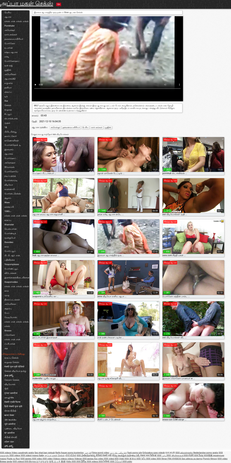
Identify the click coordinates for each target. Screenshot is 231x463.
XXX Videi (119, 458)
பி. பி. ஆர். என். (12, 255)
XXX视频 (208, 455)
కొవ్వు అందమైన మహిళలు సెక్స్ (126, 455)
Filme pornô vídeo (100, 452)
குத (6, 348)
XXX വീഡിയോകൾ (175, 455)
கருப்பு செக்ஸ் (11, 358)
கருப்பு (7, 220)
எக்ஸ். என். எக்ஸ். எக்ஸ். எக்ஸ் (16, 324)
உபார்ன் (8, 48)
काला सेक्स (9, 415)
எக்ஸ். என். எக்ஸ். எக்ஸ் (16, 21)
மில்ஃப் (8, 92)
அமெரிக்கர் (10, 74)
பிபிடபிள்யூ (10, 131)
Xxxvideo (8, 242)
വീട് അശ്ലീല (10, 419)
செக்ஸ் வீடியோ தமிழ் (15, 371)
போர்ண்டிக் (10, 233)
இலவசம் (8, 149)
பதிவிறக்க (9, 260)
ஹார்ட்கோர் (10, 136)
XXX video (37, 458)
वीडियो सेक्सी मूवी (104, 455)
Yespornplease (11, 264)
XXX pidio (127, 461)
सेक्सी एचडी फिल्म (12, 402)
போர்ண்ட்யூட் (11, 268)
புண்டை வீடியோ (13, 428)
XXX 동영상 (131, 458)
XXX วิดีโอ (141, 458)
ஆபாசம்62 (9, 78)
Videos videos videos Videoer (67, 458)
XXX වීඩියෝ (116, 461)
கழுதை (8, 109)
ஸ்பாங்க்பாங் (11, 118)
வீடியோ (8, 184)
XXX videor (15, 455)
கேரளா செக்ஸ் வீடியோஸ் (11, 382)
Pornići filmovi (210, 458)
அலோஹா (9, 162)
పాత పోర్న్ (8, 375)
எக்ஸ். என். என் (12, 339)
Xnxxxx (7, 330)
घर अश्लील (9, 433)
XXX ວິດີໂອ (81, 461)
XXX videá (109, 458)
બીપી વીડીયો (70, 455)
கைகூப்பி (9, 207)
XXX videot (26, 455)
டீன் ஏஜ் (8, 65)
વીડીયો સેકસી (10, 437)
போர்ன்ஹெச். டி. (12, 145)
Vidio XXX (71, 461)
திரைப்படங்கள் (12, 299)
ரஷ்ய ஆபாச (10, 52)
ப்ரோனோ (9, 335)
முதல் (7, 123)
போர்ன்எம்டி (11, 180)
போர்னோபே (11, 171)
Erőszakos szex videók (154, 452)
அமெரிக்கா (10, 304)
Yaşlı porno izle (134, 452)
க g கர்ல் (8, 83)
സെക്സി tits (9, 397)
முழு (6, 295)
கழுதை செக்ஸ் (11, 362)
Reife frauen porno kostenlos (69, 452)
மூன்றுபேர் (9, 238)
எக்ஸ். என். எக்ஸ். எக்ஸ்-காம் (16, 288)
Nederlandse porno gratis (205, 452)
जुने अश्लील (10, 424)
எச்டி (6, 56)
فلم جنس (87, 452)
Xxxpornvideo (11, 282)
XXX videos (6, 452)
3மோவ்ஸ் (9, 167)
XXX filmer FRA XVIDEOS (169, 458)
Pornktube (9, 25)
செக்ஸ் (7, 105)
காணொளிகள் (11, 140)
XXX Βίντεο (30, 461)
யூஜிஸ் (7, 70)
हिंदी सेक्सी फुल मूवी (13, 406)
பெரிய (7, 12)
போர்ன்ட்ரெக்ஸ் (12, 193)
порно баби (38, 455)
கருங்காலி (9, 189)
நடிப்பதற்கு (10, 176)
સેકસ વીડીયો (10, 411)
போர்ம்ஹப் (10, 158)
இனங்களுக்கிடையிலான (16, 277)
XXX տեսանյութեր (184, 452)
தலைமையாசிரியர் (13, 39)
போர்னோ (9, 43)
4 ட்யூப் (8, 114)
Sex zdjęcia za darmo (192, 458)
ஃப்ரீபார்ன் (9, 344)
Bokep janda (6, 461)
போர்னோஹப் (11, 61)
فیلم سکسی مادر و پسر (118, 452)
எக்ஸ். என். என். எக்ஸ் (15, 215)
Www (7, 202)
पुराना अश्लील (11, 393)
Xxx (6, 101)
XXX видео (26, 458)
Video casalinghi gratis (23, 452)
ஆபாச (7, 17)
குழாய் (7, 198)
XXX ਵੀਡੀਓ (189, 455)
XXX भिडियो (104, 461)
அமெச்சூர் (9, 30)
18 (5, 127)
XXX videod (18, 461)
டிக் (6, 96)
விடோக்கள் (10, 273)
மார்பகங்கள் (10, 34)
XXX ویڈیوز (162, 455)
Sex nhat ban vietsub (44, 452)
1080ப (7, 211)
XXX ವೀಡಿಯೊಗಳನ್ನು (86, 455)
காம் (6, 246)
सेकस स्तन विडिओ (148, 455)
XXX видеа (88, 458)
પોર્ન (6, 388)
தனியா (8, 87)
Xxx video (99, 458)
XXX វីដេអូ (199, 455)
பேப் (6, 313)
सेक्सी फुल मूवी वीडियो (14, 366)
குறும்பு (8, 308)
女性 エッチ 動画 (57, 461)
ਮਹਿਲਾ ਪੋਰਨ (9, 441)
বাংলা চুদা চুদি (170, 452)
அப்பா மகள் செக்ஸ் (26, 3)
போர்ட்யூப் (10, 251)
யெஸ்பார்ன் (10, 229)
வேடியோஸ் (10, 317)
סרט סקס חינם (42, 461)
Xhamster (9, 224)
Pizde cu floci (13, 458)
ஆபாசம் (8, 154)
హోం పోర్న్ (8, 446)
